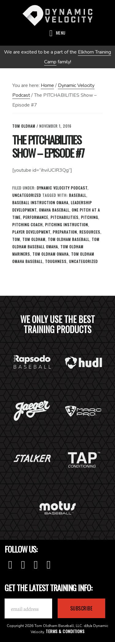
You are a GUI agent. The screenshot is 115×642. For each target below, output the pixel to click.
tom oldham (33, 239)
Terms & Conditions (65, 631)
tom (16, 239)
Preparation (65, 232)
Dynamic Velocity (57, 15)
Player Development (31, 232)
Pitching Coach (27, 224)
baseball (77, 195)
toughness (56, 261)
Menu (61, 32)
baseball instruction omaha (40, 202)
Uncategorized (26, 195)
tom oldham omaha (51, 254)
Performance (35, 217)
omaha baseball (54, 209)
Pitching (89, 217)
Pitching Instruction (66, 224)
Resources (89, 232)
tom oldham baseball (68, 239)
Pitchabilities (65, 217)
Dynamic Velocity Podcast (62, 187)
